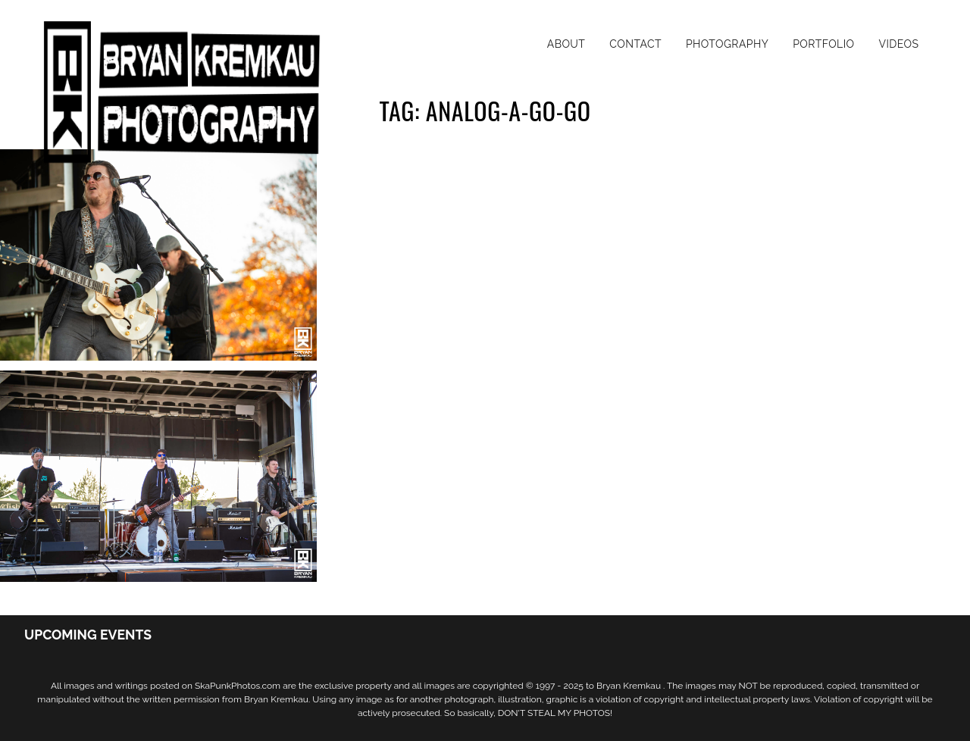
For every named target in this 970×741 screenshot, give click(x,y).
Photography (727, 44)
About (566, 44)
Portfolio (823, 44)
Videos (898, 44)
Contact (635, 44)
